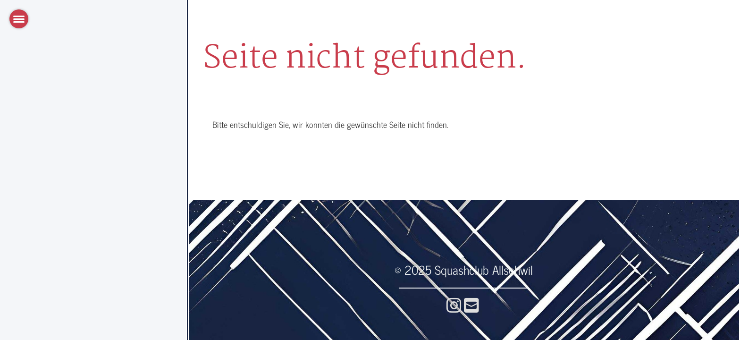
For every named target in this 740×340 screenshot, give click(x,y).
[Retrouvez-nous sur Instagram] (454, 304)
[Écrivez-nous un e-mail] (471, 304)
